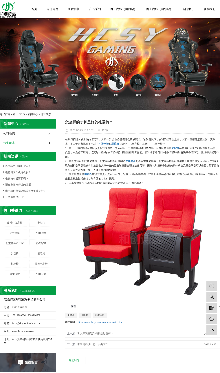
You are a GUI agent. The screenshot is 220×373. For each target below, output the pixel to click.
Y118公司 (41, 274)
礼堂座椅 (99, 315)
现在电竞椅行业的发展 (18, 184)
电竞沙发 (15, 274)
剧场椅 (15, 253)
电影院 (41, 222)
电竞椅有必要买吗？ (16, 178)
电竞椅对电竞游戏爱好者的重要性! (25, 191)
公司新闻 (9, 133)
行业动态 (46, 114)
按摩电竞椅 (41, 263)
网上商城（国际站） (159, 9)
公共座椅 (15, 233)
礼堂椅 (71, 315)
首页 (34, 9)
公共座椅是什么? (14, 197)
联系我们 (209, 9)
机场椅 (15, 263)
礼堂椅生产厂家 (15, 243)
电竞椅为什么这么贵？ (18, 172)
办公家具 (41, 243)
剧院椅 (85, 315)
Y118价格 (41, 233)
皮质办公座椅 (14, 222)
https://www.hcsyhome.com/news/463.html (100, 322)
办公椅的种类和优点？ (18, 166)
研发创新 (74, 9)
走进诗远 (52, 9)
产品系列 (95, 9)
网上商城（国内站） (123, 9)
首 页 (22, 114)
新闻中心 (188, 9)
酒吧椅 (41, 253)
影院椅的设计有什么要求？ (92, 344)
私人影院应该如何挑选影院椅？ (95, 333)
